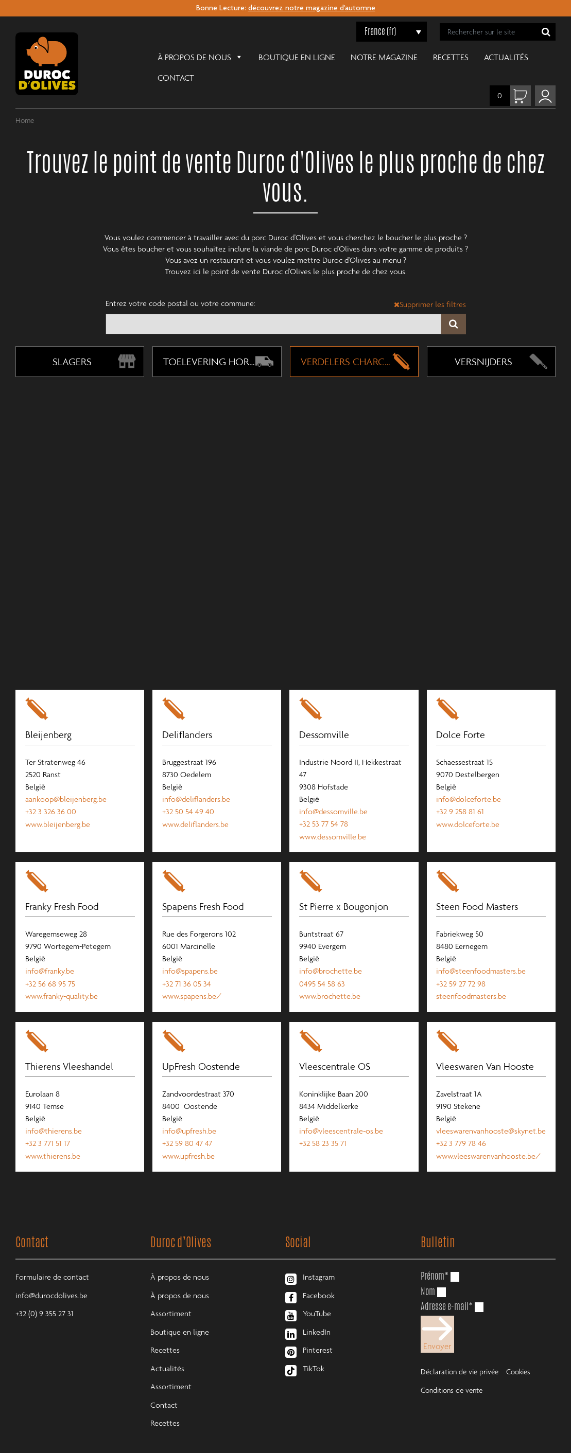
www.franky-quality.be (62, 974)
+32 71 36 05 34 (187, 962)
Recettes (416, 57)
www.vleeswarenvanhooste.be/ (489, 1134)
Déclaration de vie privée (459, 1347)
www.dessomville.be (333, 814)
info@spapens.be (190, 950)
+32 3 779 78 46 (462, 1122)
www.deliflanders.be (196, 801)
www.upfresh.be (189, 1134)
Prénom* (434, 1255)
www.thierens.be (53, 1134)
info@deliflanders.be (197, 777)
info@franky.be (50, 950)
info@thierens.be (54, 1110)
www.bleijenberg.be (58, 801)
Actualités (471, 57)
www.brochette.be (330, 974)
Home (24, 99)
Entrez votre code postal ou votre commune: (180, 282)
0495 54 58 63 (322, 962)
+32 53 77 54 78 (324, 801)
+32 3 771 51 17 (48, 1122)
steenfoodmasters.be (472, 974)
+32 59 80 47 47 (188, 1122)
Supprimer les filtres (430, 283)
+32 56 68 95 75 (51, 962)
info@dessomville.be (334, 789)
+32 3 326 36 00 (51, 789)
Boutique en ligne (261, 57)
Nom (428, 1270)
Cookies (518, 1347)
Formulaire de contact (52, 1256)
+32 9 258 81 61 (461, 789)
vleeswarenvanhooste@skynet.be (492, 1110)
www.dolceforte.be (468, 801)
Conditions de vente (451, 1365)
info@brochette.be (331, 950)
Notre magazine (349, 57)
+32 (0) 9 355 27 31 (44, 1293)
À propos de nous (165, 56)
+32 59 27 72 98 (462, 962)
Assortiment (171, 1293)
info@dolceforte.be (469, 777)
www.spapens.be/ (192, 974)
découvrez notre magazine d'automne (311, 8)
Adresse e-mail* (447, 1285)
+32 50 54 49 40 (189, 789)
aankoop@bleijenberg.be (66, 777)
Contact (527, 57)
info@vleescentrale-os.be (342, 1110)
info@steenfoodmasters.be (482, 950)
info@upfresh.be (190, 1110)
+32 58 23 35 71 (323, 1122)
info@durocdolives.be (51, 1275)
